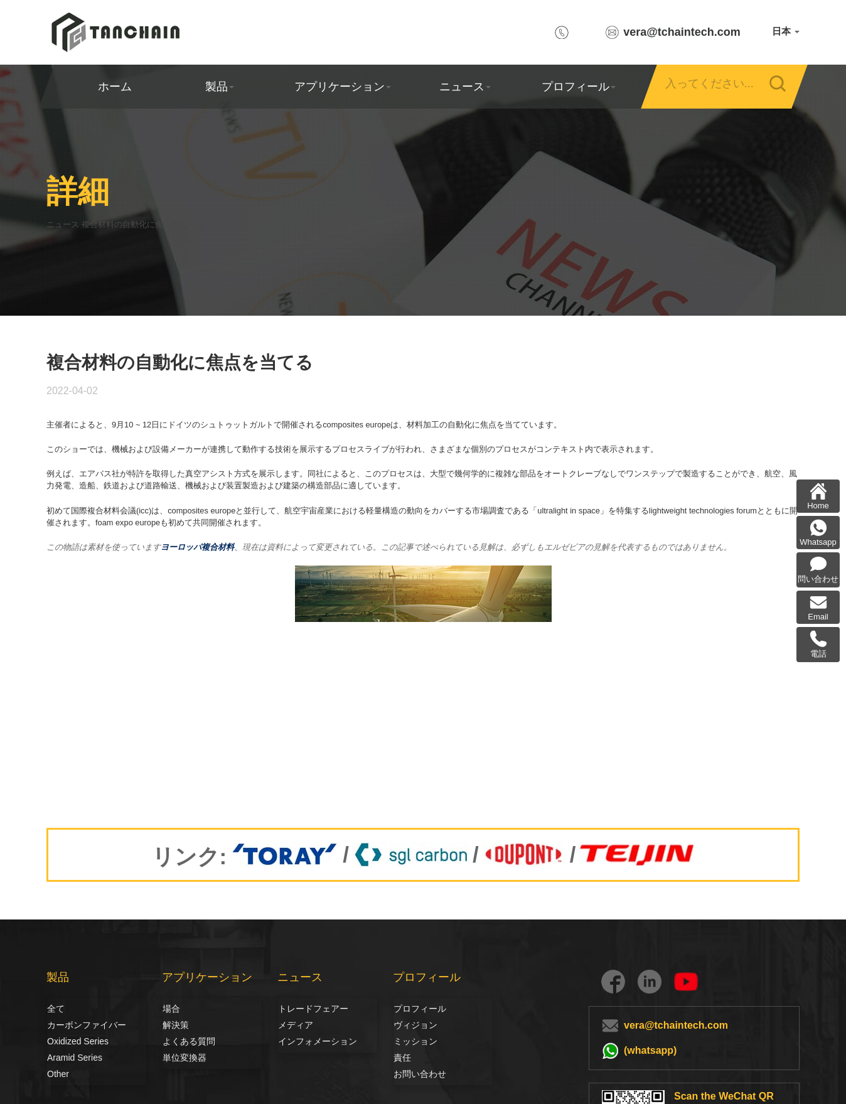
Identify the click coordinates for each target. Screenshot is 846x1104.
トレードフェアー (311, 1009)
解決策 (176, 1025)
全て (56, 1009)
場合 (171, 1009)
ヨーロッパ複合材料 (197, 547)
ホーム (115, 86)
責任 (402, 1058)
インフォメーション (317, 1041)
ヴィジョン (407, 1025)
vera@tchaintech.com (682, 32)
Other (58, 1074)
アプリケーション (342, 86)
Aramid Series (74, 1058)
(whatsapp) (650, 1050)
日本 (786, 31)
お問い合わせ (420, 1074)
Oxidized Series (78, 1041)
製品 (219, 86)
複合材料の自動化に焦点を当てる (183, 224)
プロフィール (578, 86)
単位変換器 (184, 1058)
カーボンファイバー (61, 1025)
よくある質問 (189, 1041)
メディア (292, 1025)
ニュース (465, 86)
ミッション (415, 1041)
